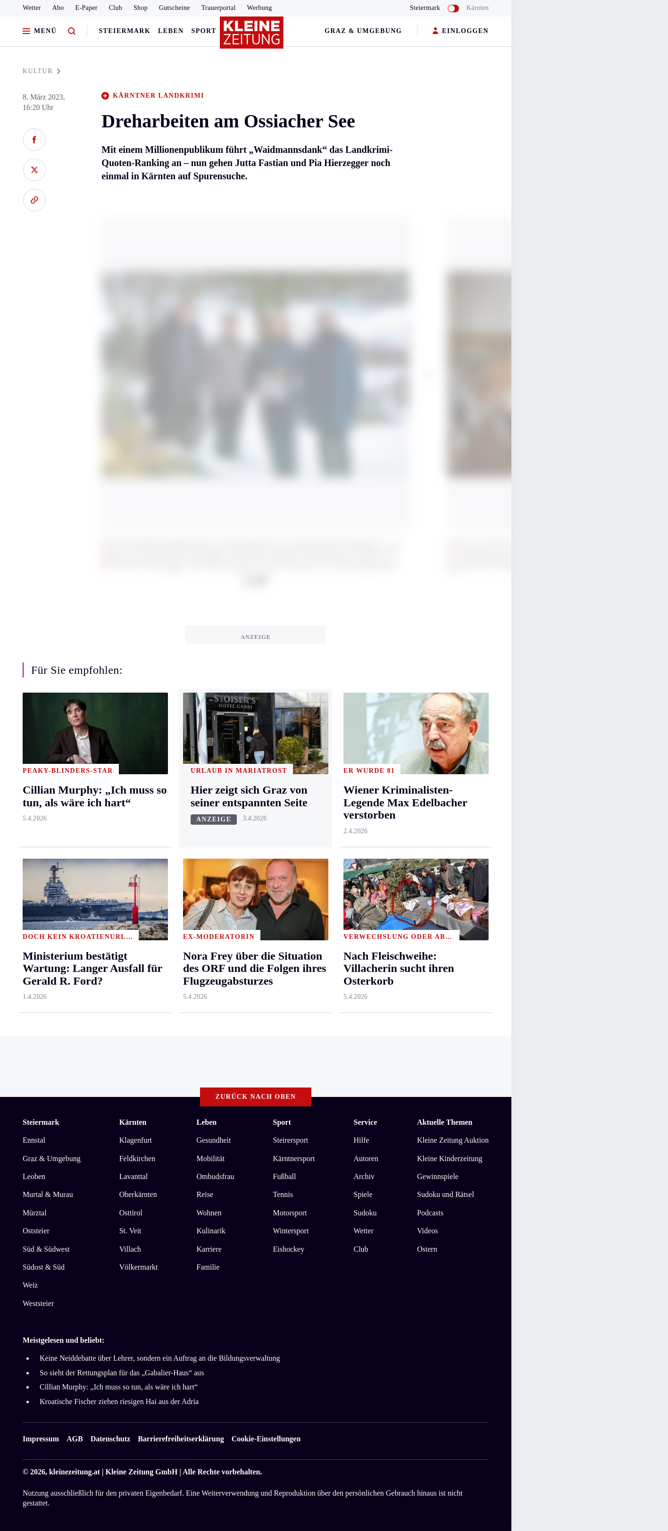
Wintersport (291, 1231)
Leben (171, 30)
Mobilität (211, 1159)
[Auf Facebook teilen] (34, 139)
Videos (427, 1231)
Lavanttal (133, 1176)
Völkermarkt (138, 1267)
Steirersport (291, 1140)
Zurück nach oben (256, 1096)
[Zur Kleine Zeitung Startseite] (253, 37)
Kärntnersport (294, 1159)
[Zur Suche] (71, 31)
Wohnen (209, 1213)
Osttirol (130, 1213)
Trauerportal (218, 7)
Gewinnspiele (438, 1176)
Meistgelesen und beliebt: (63, 1340)
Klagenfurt (135, 1140)
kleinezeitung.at (74, 1472)
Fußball (284, 1176)
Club (115, 7)
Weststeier (38, 1303)
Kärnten (478, 7)
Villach (130, 1249)
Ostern (427, 1249)
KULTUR (41, 71)
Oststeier (36, 1231)
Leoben (34, 1176)
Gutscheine (174, 7)
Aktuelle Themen (444, 1122)
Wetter (32, 7)
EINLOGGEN (461, 31)
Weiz (30, 1285)
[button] (429, 375)
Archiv (363, 1176)
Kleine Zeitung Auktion (453, 1140)
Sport (204, 30)
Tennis (283, 1194)
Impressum (41, 1439)
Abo (58, 7)
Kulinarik (211, 1231)
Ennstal (34, 1140)
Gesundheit (214, 1140)
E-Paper (86, 7)
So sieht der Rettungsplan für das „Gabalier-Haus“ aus (122, 1373)
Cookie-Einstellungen (266, 1439)
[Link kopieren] (34, 200)
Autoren (365, 1159)
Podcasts (430, 1213)
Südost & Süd (44, 1267)
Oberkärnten (138, 1194)
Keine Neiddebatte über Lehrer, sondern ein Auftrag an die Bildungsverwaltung (160, 1358)
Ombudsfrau (215, 1176)
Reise (205, 1194)
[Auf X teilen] (34, 170)
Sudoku (364, 1213)
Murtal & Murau (48, 1194)
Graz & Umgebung (363, 30)
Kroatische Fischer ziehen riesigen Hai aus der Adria (119, 1401)
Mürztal (35, 1213)
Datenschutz (110, 1439)
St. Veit (130, 1231)
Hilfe (361, 1140)
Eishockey (289, 1249)
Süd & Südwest (46, 1249)
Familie (208, 1267)
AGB (75, 1439)
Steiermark (124, 30)
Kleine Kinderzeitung (449, 1159)
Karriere (209, 1249)
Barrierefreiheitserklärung (181, 1439)
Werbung (259, 7)
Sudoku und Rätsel (445, 1194)
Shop (141, 7)
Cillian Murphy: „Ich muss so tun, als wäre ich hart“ (119, 1387)
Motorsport (290, 1213)
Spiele (362, 1194)
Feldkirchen (137, 1159)
